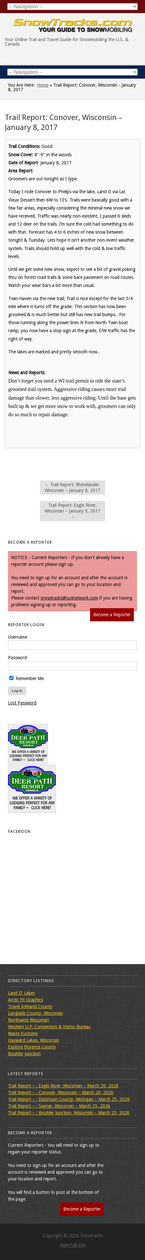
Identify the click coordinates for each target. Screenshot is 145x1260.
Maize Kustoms (23, 1033)
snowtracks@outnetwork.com (69, 597)
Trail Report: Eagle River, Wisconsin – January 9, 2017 (72, 511)
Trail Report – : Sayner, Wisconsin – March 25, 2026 (59, 1106)
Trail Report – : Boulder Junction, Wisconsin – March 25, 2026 (68, 1112)
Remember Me (26, 678)
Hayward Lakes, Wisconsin (33, 1040)
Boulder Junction (24, 1053)
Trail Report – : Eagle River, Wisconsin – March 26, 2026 (63, 1085)
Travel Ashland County (30, 1006)
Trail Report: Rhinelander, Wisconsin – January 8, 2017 (72, 487)
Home (43, 85)
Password (17, 657)
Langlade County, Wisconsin (35, 1013)
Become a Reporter (112, 614)
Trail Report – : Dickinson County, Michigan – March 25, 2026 (69, 1099)
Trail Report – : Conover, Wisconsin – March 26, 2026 (60, 1092)
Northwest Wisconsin (28, 1020)
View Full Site (72, 1244)
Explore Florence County (32, 1046)
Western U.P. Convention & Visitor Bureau (49, 1026)
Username (17, 637)
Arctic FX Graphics (25, 999)
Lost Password (22, 702)
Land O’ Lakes (21, 993)
